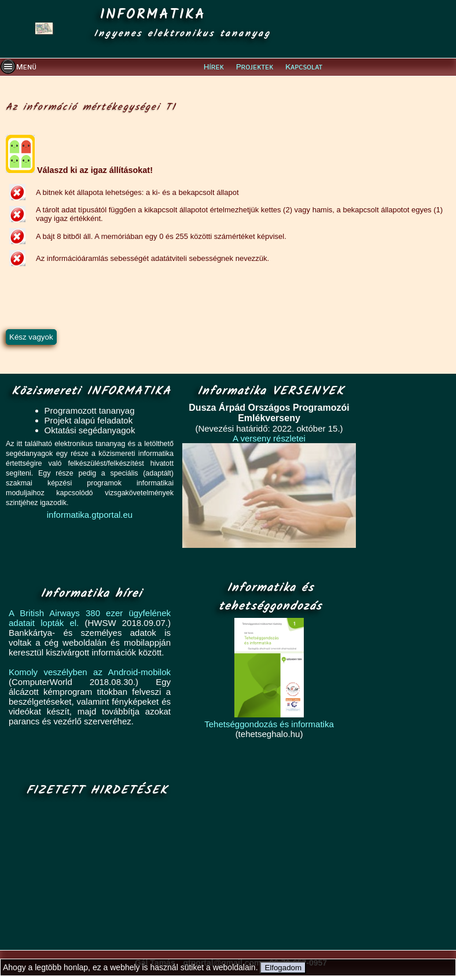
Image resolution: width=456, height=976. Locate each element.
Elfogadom (282, 967)
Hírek (214, 67)
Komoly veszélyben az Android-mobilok (90, 672)
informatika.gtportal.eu (90, 515)
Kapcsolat (303, 67)
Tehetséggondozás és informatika (268, 724)
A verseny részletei (269, 438)
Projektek (255, 67)
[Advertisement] (94, 874)
